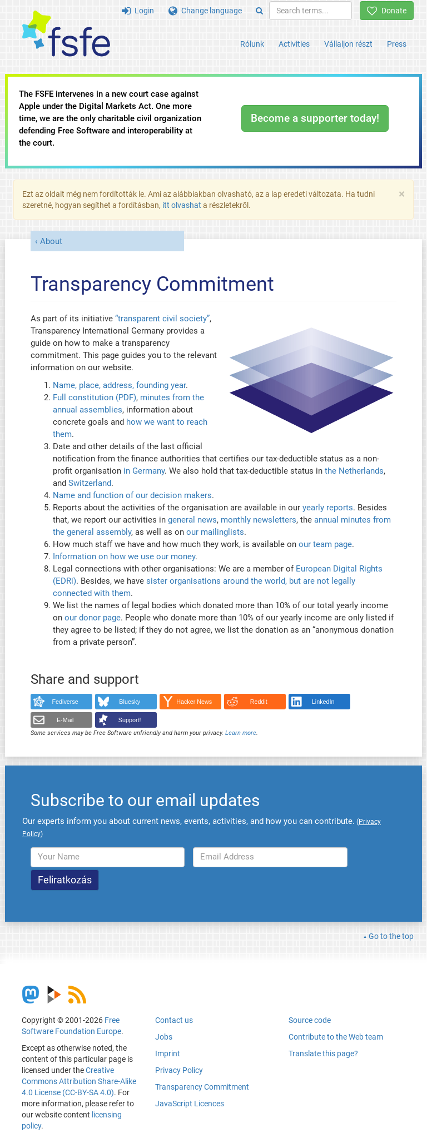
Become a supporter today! (315, 118)
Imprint (167, 1053)
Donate (386, 10)
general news (192, 520)
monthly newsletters (258, 520)
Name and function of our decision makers (132, 495)
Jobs (163, 1036)
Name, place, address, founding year (119, 385)
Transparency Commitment (202, 1086)
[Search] (259, 10)
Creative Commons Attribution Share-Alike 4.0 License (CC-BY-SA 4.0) (79, 1081)
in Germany (144, 471)
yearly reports (327, 508)
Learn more (240, 733)
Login (138, 10)
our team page (325, 544)
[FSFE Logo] (66, 34)
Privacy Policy (179, 1070)
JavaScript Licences (189, 1103)
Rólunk (252, 43)
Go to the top (391, 936)
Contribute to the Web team (336, 1036)
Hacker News (194, 701)
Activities (294, 43)
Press (396, 43)
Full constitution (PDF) (94, 397)
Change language (205, 10)
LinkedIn (323, 701)
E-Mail (65, 720)
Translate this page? (323, 1053)
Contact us (174, 1020)
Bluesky (129, 701)
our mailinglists (215, 532)
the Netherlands (354, 471)
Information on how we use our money (124, 556)
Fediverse (65, 701)
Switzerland (89, 483)
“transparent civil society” (162, 319)
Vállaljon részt (348, 43)
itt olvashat (181, 205)
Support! (129, 720)
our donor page (92, 618)
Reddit (258, 701)
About (51, 241)
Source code (310, 1020)
